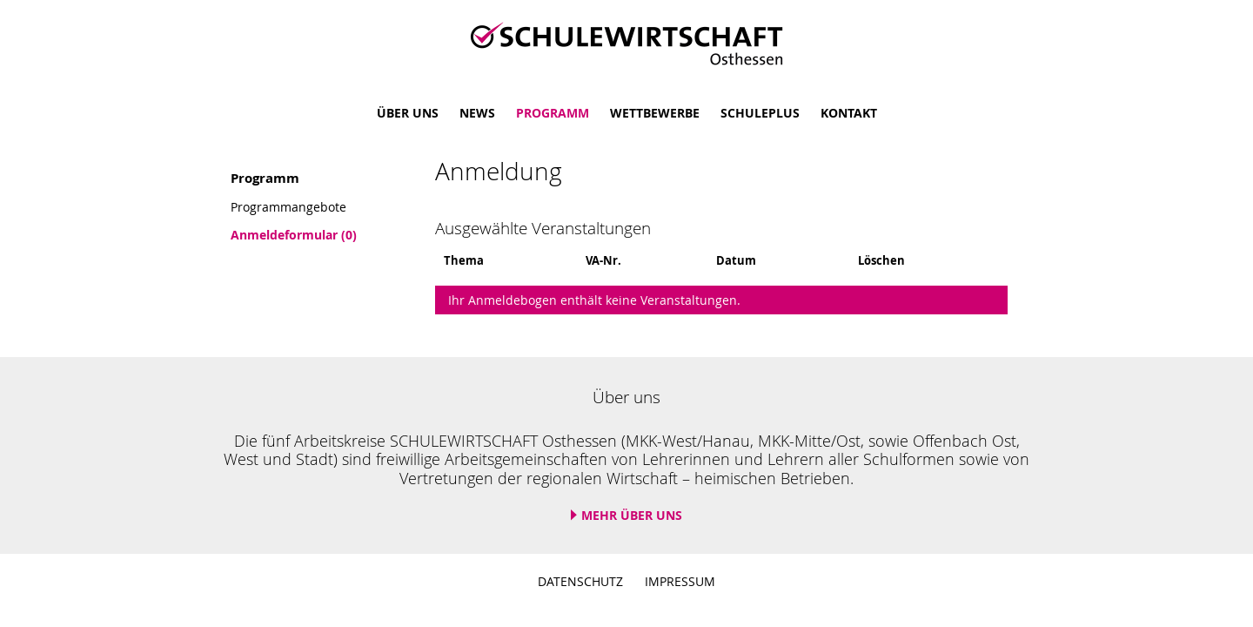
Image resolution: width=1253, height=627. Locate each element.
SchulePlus (760, 112)
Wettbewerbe (655, 112)
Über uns (408, 112)
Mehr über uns (631, 515)
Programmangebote (288, 207)
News (477, 112)
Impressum (680, 581)
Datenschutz (580, 581)
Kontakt (849, 112)
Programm (552, 112)
